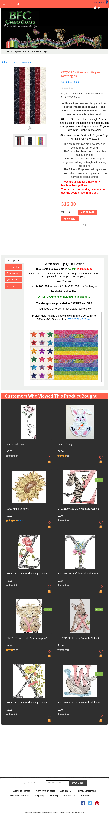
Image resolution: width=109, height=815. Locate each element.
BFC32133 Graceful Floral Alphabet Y (78, 573)
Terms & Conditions (19, 795)
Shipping (39, 795)
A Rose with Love (15, 444)
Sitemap (54, 795)
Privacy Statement (86, 790)
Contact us (69, 795)
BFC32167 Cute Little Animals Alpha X (78, 638)
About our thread (22, 790)
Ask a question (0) (70, 82)
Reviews (11, 286)
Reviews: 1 (24, 520)
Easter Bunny (65, 444)
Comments (12, 273)
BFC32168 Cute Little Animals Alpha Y (27, 638)
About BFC (65, 790)
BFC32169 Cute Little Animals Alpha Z (78, 508)
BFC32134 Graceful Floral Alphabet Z (26, 573)
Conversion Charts (45, 790)
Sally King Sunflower (18, 508)
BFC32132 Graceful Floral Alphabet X (26, 702)
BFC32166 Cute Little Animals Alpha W (79, 702)
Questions (12, 279)
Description (13, 260)
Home (6, 51)
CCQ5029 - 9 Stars (79, 319)
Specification (13, 267)
